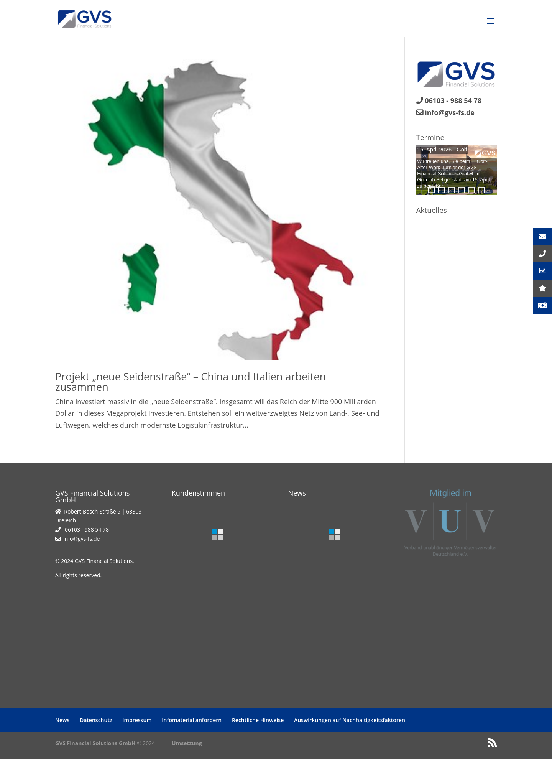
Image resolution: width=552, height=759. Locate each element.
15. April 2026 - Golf (442, 150)
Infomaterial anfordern (192, 720)
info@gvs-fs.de (81, 538)
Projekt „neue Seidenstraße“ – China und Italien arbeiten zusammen (190, 381)
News (62, 720)
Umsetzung (187, 743)
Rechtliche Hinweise (258, 720)
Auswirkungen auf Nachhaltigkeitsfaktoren (349, 720)
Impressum (136, 720)
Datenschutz (96, 720)
